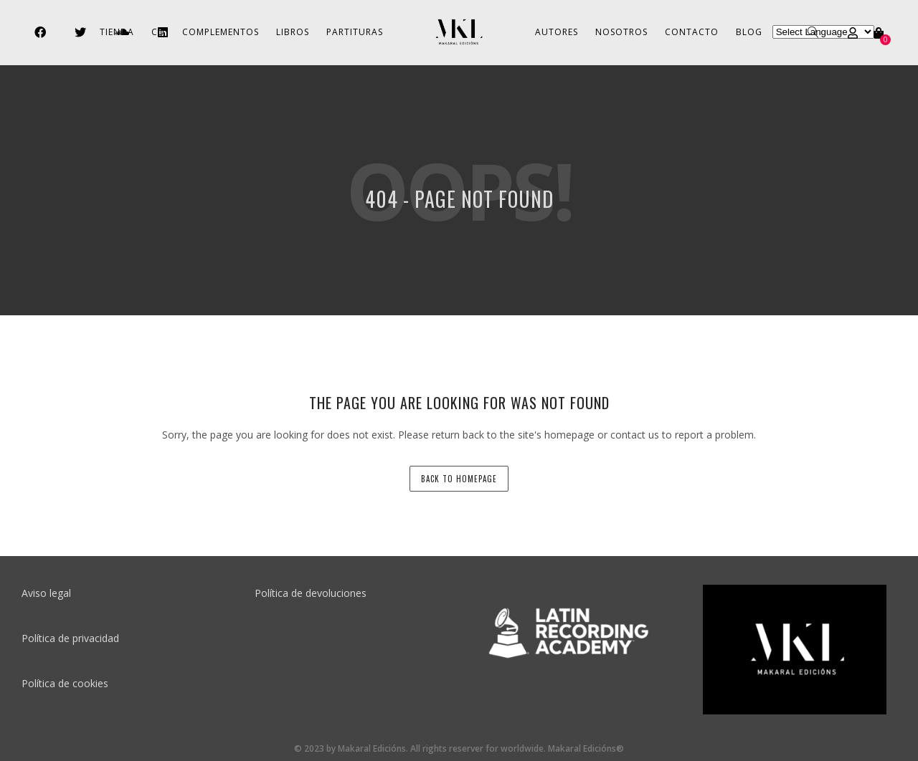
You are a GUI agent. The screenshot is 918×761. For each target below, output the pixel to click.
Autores (556, 32)
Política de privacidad (70, 638)
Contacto (692, 32)
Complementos (220, 32)
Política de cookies (65, 683)
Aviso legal (46, 593)
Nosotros (621, 32)
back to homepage (459, 478)
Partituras (354, 32)
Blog (749, 32)
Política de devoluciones (310, 593)
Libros (292, 32)
